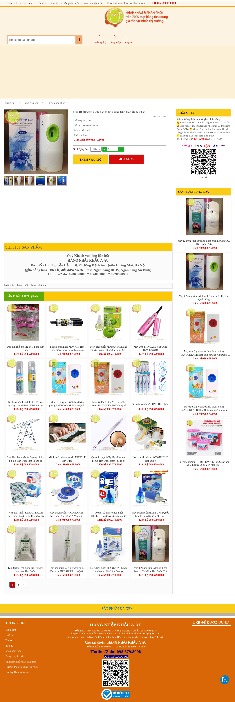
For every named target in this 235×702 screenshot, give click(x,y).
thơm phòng (30, 285)
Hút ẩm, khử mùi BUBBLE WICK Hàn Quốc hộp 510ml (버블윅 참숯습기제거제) (203, 463)
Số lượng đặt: (81, 149)
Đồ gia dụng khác (56, 103)
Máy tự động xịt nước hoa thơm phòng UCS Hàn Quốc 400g (204, 298)
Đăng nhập (115, 39)
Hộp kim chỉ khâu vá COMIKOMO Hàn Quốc (151, 459)
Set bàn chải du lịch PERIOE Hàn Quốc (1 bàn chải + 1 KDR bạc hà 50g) (25, 404)
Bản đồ (53, 3)
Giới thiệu (26, 3)
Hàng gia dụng (31, 103)
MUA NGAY (126, 159)
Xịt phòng (17, 285)
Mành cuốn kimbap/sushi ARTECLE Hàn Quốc (67, 459)
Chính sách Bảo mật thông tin (21, 661)
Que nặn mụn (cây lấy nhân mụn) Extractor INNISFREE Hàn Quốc (67, 569)
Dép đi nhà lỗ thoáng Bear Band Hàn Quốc (25, 348)
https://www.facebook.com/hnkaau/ (98, 633)
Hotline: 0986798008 (164, 3)
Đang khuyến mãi (92, 3)
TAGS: (7, 285)
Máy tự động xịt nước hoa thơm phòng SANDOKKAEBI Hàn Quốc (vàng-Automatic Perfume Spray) (109, 404)
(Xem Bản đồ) (156, 637)
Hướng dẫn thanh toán (17, 672)
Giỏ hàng (97, 42)
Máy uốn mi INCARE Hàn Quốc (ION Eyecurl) (150, 348)
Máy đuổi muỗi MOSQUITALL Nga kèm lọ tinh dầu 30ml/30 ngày (108, 569)
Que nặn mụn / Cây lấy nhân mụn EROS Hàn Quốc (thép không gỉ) (108, 459)
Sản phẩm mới (70, 3)
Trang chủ (11, 3)
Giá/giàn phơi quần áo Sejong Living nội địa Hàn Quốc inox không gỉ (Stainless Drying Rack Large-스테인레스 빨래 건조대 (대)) (25, 459)
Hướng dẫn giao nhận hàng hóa (22, 667)
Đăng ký (128, 39)
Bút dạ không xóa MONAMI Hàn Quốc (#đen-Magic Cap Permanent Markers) (67, 348)
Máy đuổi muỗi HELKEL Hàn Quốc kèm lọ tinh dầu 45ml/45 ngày (150, 514)
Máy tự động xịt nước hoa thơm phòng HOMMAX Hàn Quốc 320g (150, 569)
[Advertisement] (114, 72)
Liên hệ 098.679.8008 (26, 353)
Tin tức (41, 3)
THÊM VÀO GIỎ (90, 159)
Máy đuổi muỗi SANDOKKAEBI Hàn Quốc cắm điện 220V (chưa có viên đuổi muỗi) (67, 514)
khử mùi (42, 285)
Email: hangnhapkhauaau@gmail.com (125, 3)
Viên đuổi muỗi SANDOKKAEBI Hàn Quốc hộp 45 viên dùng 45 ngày (25, 514)
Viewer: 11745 (159, 116)
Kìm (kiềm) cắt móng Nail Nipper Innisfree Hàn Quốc (25, 569)
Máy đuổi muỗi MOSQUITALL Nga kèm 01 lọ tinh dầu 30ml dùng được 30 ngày (108, 348)
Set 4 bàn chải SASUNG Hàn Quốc (150, 404)
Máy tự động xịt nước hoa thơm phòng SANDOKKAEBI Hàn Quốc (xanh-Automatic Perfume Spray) (67, 404)
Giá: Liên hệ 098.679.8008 (89, 139)
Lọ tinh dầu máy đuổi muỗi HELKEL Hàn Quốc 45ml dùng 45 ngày (108, 514)
